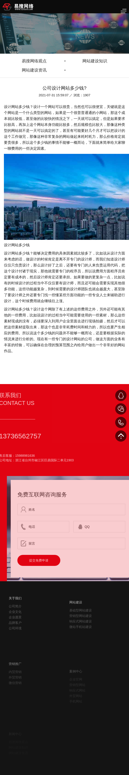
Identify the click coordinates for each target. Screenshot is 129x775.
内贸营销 (15, 688)
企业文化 (15, 624)
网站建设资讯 (34, 70)
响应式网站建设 (80, 637)
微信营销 (15, 699)
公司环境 (15, 640)
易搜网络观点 (34, 61)
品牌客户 (15, 635)
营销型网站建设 (80, 632)
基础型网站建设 (80, 626)
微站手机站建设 (80, 643)
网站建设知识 (94, 61)
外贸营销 (15, 693)
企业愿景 (15, 629)
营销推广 (15, 680)
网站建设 (75, 618)
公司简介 (15, 618)
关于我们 (15, 610)
